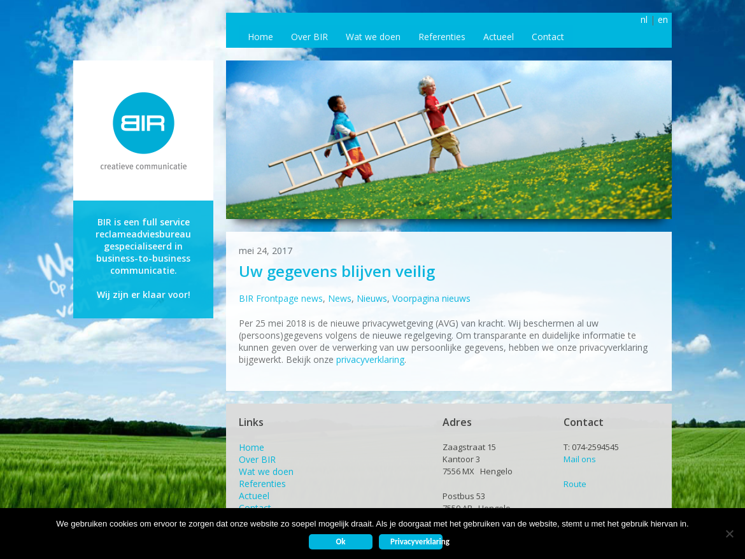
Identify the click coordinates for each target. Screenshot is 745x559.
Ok (340, 541)
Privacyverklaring (416, 541)
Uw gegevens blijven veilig (337, 270)
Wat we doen (373, 37)
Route (575, 484)
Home (260, 37)
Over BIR (309, 37)
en (663, 19)
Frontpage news (289, 298)
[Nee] (729, 533)
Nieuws (372, 298)
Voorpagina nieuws (431, 298)
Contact (548, 37)
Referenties (441, 37)
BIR (246, 298)
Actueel (498, 37)
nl (644, 19)
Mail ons (580, 459)
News (339, 298)
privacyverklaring (370, 359)
